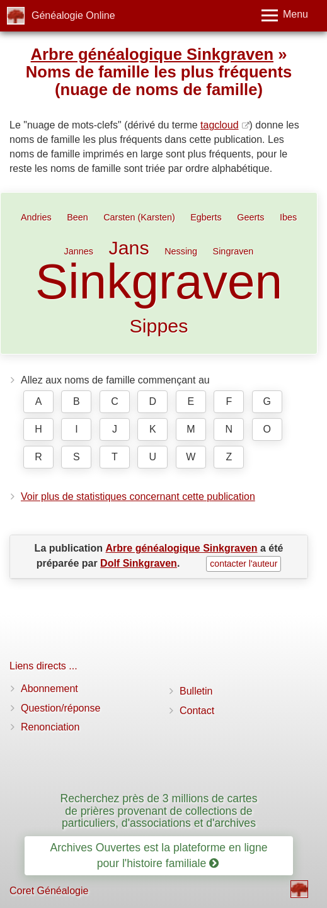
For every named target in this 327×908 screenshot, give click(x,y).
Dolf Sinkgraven (138, 563)
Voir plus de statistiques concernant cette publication (138, 496)
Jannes (78, 251)
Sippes (159, 325)
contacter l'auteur (243, 564)
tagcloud (219, 125)
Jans (128, 247)
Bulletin (196, 691)
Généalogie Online (73, 15)
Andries (36, 217)
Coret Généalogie (48, 890)
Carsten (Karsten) (139, 217)
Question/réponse (60, 708)
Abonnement (49, 688)
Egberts (206, 217)
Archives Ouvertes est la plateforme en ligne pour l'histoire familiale (158, 855)
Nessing (180, 251)
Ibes (288, 217)
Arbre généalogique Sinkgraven (152, 54)
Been (77, 217)
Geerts (250, 217)
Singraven (233, 251)
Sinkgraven (158, 281)
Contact (197, 710)
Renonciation (50, 727)
